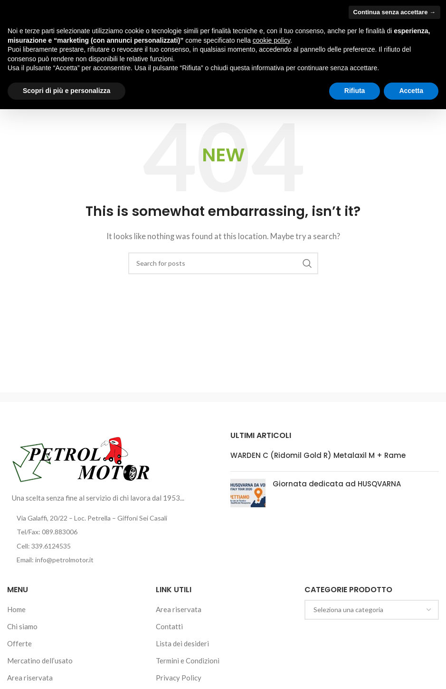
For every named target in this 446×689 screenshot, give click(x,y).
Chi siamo (22, 626)
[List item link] (111, 532)
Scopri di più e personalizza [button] (66, 90)
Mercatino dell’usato (40, 660)
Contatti (169, 626)
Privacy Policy (178, 677)
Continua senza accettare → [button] (394, 12)
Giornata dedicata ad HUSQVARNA (337, 484)
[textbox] (371, 610)
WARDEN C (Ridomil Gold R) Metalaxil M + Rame (318, 455)
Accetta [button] (411, 90)
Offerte (19, 643)
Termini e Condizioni (187, 660)
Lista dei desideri (182, 643)
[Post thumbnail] (248, 493)
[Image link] (81, 458)
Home (16, 609)
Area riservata (30, 677)
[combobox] (371, 610)
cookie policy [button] (271, 40)
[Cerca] (223, 263)
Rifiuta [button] (354, 90)
